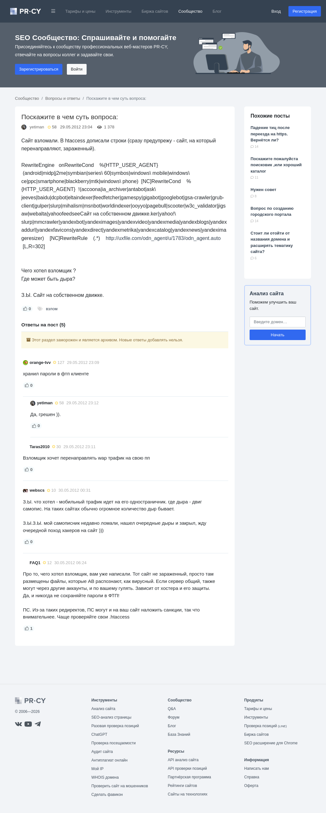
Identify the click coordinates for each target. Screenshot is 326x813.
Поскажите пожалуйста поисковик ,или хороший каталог (276, 165)
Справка (251, 777)
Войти (76, 69)
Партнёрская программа (189, 777)
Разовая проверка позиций (115, 726)
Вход (276, 11)
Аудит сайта (102, 751)
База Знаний (179, 734)
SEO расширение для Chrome (271, 743)
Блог (217, 11)
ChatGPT (99, 734)
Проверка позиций (265, 726)
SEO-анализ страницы (111, 717)
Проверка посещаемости (113, 743)
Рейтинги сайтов (182, 785)
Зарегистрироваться (38, 69)
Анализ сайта (267, 293)
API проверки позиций (187, 768)
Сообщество (190, 11)
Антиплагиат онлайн (109, 760)
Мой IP (97, 769)
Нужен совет (263, 189)
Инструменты (118, 11)
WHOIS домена (105, 777)
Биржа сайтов (155, 11)
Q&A (172, 709)
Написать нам (256, 768)
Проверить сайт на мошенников (119, 786)
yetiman (37, 127)
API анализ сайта (183, 760)
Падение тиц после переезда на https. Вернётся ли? (270, 133)
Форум (173, 717)
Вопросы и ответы (62, 98)
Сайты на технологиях (187, 794)
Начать (278, 334)
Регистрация (305, 11)
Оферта (251, 785)
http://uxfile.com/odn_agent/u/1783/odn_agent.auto (163, 238)
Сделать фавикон (107, 794)
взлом (51, 308)
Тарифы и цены (80, 11)
